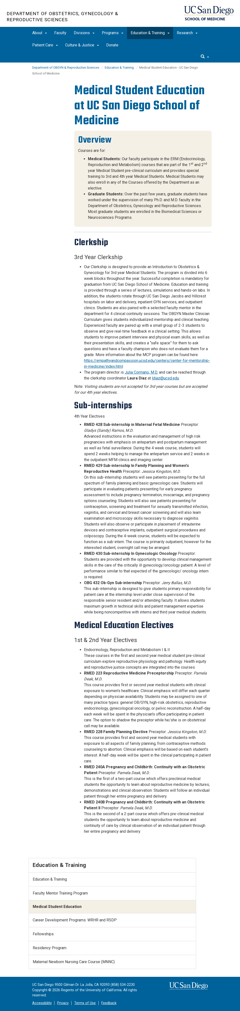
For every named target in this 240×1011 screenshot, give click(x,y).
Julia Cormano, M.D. (141, 372)
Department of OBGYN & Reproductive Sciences (65, 67)
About (39, 33)
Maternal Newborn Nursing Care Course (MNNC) (74, 961)
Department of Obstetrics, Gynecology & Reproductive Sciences (62, 16)
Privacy (63, 1003)
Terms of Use (85, 1003)
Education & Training (150, 33)
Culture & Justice (82, 45)
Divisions (84, 33)
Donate (112, 45)
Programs (112, 33)
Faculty (60, 33)
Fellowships (43, 934)
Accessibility (42, 1003)
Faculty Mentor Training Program (60, 893)
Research (187, 33)
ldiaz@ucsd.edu (165, 378)
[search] (205, 57)
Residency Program (49, 948)
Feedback (108, 1003)
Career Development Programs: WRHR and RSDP (75, 920)
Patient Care (45, 45)
